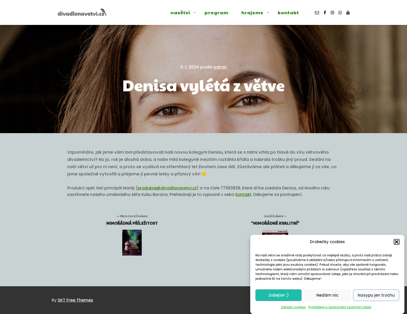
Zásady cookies (293, 309)
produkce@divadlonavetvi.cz (167, 188)
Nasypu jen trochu (376, 297)
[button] (396, 244)
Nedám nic (327, 297)
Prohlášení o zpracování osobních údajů (339, 309)
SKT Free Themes (75, 300)
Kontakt (243, 194)
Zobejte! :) (278, 297)
